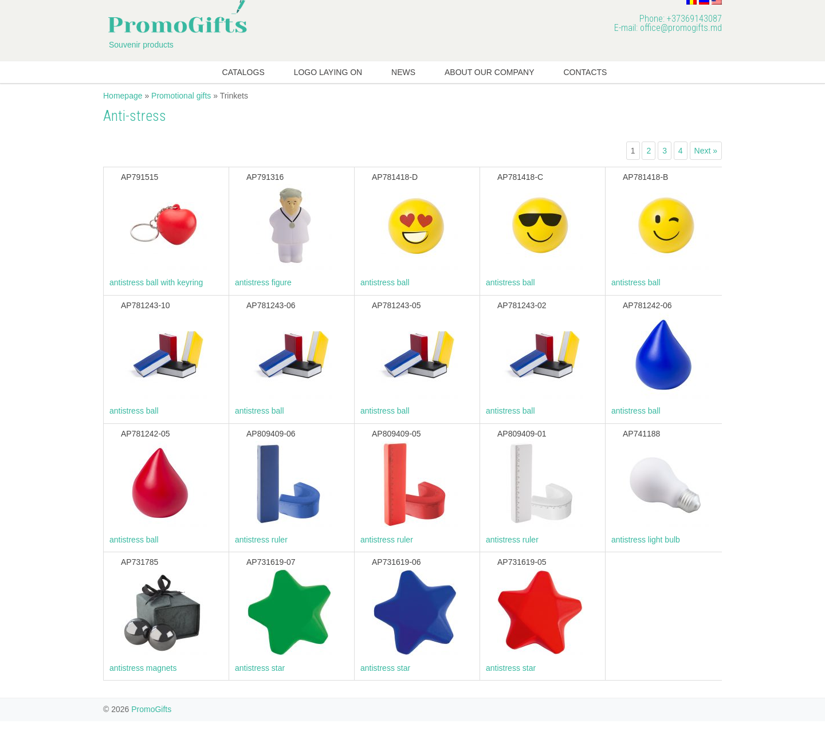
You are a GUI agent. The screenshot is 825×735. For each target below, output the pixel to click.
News (403, 72)
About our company (490, 72)
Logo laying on (328, 72)
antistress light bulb (645, 539)
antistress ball (385, 282)
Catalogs (243, 72)
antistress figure (263, 282)
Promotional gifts (181, 95)
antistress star (260, 668)
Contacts (585, 72)
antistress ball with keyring (156, 282)
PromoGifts (151, 709)
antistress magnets (143, 668)
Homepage (123, 95)
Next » (705, 150)
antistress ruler (261, 539)
